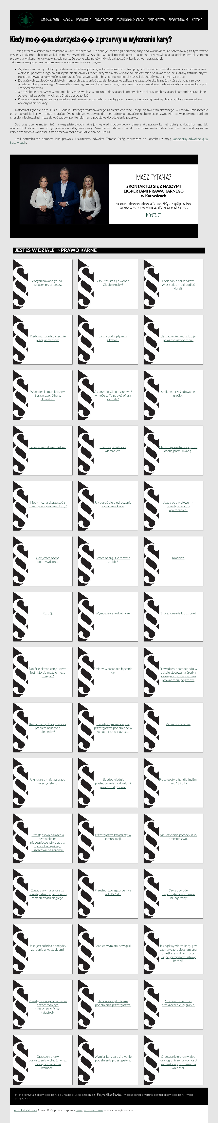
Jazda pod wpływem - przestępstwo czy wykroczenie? (178, 506)
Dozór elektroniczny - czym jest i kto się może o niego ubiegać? (47, 672)
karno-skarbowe (93, 1110)
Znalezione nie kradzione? (178, 613)
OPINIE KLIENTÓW (156, 20)
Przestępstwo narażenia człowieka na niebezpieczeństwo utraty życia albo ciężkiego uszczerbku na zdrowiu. (47, 842)
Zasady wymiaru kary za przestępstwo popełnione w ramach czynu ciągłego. (113, 728)
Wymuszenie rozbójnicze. (113, 613)
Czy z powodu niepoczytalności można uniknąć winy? (178, 894)
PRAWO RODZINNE (104, 20)
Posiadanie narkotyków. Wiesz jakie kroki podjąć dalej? (178, 284)
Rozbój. (48, 613)
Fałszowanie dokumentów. (47, 447)
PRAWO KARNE (83, 20)
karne (79, 1110)
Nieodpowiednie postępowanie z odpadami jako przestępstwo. (113, 783)
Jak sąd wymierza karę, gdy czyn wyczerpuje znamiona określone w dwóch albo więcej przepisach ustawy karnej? (178, 953)
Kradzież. (178, 558)
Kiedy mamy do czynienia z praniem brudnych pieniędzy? (47, 728)
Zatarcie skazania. (178, 724)
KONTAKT (197, 20)
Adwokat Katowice (25, 1110)
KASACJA (68, 20)
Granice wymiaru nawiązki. (113, 945)
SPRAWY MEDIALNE (178, 20)
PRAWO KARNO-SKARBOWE (130, 20)
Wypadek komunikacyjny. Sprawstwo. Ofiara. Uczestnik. (47, 395)
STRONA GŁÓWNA (50, 20)
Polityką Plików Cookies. (109, 1094)
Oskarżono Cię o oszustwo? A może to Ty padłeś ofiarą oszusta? (113, 395)
